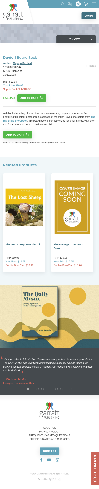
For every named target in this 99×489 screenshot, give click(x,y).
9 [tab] (66, 389)
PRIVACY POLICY (49, 431)
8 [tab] (61, 389)
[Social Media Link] (41, 460)
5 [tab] (47, 389)
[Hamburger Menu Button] (94, 4)
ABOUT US (49, 427)
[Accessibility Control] (78, 4)
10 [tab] (70, 389)
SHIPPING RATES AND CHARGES (49, 439)
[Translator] (70, 4)
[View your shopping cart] (86, 4)
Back (90, 66)
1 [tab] (28, 389)
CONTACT (49, 451)
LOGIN (89, 16)
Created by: (49, 479)
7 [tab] (56, 389)
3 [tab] (37, 389)
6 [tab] (51, 389)
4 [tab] (42, 389)
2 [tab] (33, 389)
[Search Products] (62, 3)
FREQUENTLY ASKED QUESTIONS (49, 435)
